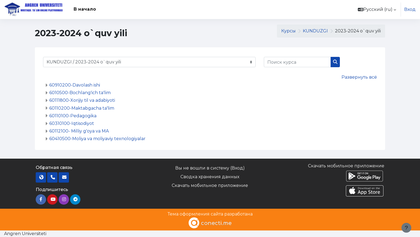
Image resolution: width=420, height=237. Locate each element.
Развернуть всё (359, 77)
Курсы (288, 30)
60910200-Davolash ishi (74, 85)
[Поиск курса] (297, 62)
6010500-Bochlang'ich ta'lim (80, 92)
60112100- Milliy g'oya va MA (79, 131)
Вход (410, 9)
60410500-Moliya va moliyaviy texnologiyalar (97, 138)
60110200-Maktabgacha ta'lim (81, 108)
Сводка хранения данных (209, 176)
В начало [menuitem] (85, 9)
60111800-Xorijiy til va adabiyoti (82, 100)
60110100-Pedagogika (72, 115)
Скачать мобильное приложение (210, 185)
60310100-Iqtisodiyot (71, 123)
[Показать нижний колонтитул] (406, 228)
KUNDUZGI (315, 30)
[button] (377, 9)
